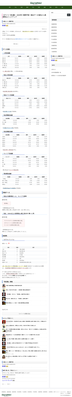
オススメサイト (67, 391)
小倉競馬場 (54, 51)
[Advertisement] (60, 86)
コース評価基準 (67, 393)
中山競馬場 (54, 39)
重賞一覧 (57, 393)
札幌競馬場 (54, 24)
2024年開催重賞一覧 (56, 72)
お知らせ (53, 69)
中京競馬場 (54, 42)
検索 (52, 12)
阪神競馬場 (54, 48)
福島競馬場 (54, 30)
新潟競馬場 (54, 33)
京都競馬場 (54, 45)
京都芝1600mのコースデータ (22, 39)
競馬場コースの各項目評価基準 (58, 75)
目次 (14, 43)
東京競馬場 (54, 36)
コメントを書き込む (25, 313)
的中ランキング (61, 391)
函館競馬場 (54, 27)
